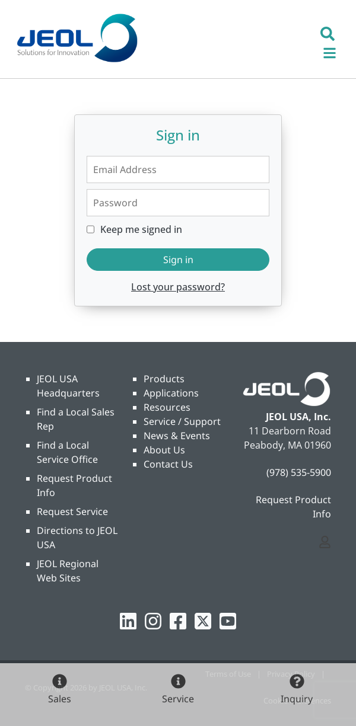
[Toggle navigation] (336, 51)
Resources (167, 407)
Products (164, 378)
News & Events (177, 435)
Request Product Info (293, 506)
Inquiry (297, 698)
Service (178, 698)
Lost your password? (178, 286)
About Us (164, 449)
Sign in (178, 259)
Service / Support (182, 421)
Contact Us (168, 464)
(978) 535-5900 (298, 472)
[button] (327, 33)
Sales (59, 698)
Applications (171, 392)
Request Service (72, 511)
